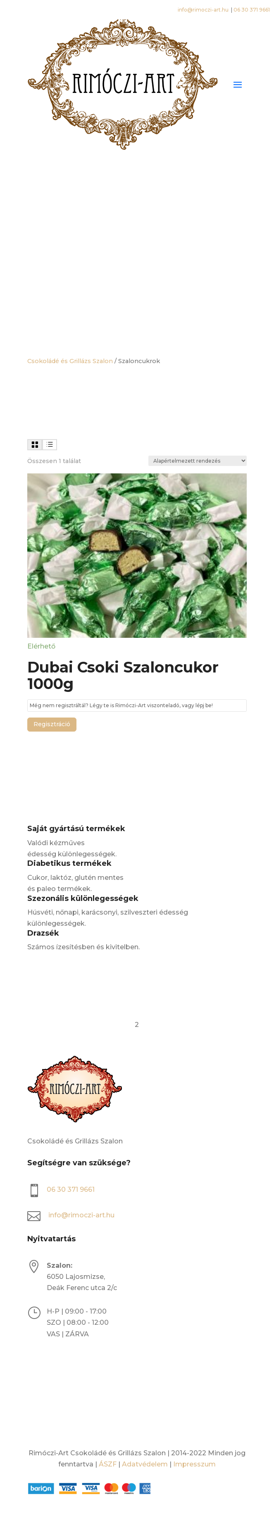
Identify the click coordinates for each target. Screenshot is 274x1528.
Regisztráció (51, 724)
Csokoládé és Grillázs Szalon (70, 361)
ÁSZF (108, 1464)
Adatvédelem (145, 1464)
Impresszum (194, 1464)
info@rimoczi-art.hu (204, 10)
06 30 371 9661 (251, 10)
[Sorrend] (197, 461)
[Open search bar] (137, 196)
